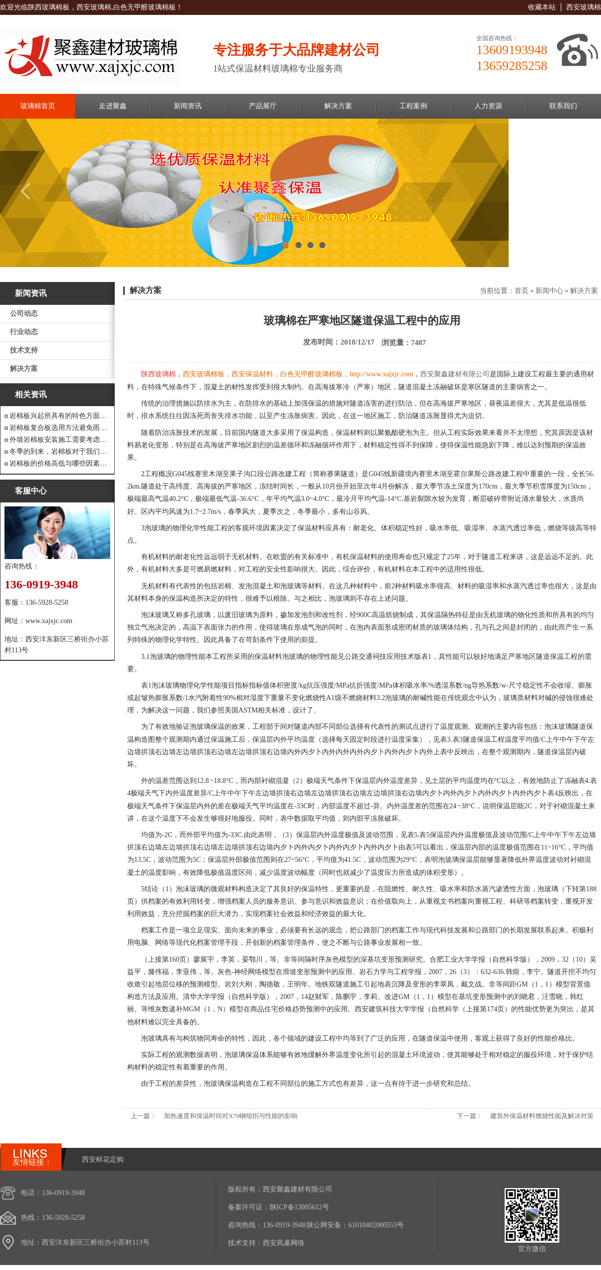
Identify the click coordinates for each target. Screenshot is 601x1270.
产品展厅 (263, 106)
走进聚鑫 (113, 106)
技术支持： (245, 1243)
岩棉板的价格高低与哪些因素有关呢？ (59, 463)
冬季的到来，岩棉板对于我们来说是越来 (59, 451)
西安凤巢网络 (283, 1243)
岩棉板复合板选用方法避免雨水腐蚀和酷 (59, 427)
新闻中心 (549, 290)
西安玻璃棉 (583, 7)
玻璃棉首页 (37, 106)
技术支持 (24, 350)
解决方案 (338, 106)
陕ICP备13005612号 (299, 1207)
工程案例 (413, 106)
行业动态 (24, 332)
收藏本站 (542, 7)
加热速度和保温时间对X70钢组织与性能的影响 (231, 1116)
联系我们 (563, 106)
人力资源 (488, 106)
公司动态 (24, 313)
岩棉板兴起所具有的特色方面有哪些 (59, 416)
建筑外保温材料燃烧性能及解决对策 (542, 1116)
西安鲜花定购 (103, 1159)
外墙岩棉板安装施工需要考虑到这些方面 (59, 439)
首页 (521, 290)
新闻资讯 (188, 106)
